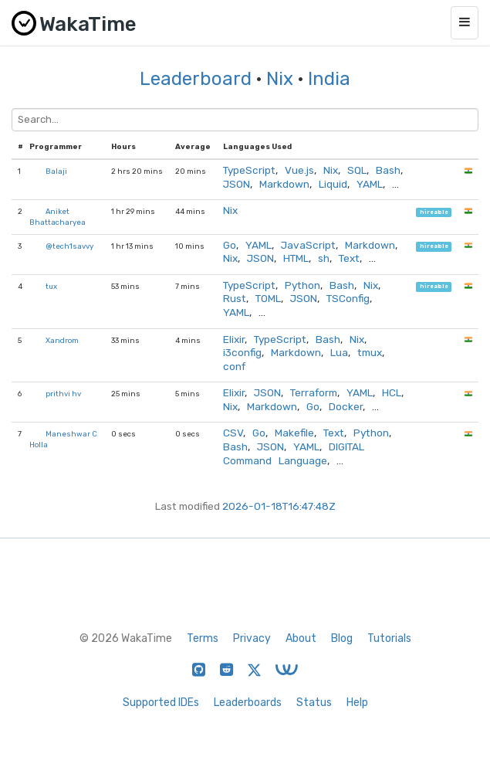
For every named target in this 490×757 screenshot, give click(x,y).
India (329, 79)
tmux (369, 352)
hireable (434, 212)
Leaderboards (248, 702)
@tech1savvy (69, 246)
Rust (234, 298)
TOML (268, 298)
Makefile (294, 432)
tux (51, 286)
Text (349, 258)
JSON (236, 184)
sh (323, 258)
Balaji (56, 171)
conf (234, 366)
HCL (391, 392)
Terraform (313, 392)
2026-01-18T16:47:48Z (279, 506)
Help (357, 702)
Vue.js (299, 170)
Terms (202, 638)
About (301, 638)
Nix (279, 79)
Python (302, 285)
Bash (388, 170)
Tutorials (389, 638)
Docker (346, 406)
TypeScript (249, 170)
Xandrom (62, 340)
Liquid (333, 184)
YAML (370, 184)
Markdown (284, 184)
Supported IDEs (161, 702)
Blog (342, 638)
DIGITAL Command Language (293, 453)
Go (229, 245)
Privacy (252, 638)
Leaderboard (196, 79)
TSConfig (348, 298)
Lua (339, 352)
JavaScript (308, 245)
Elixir (234, 339)
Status (314, 702)
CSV (233, 432)
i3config (242, 352)
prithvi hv (63, 393)
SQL (357, 170)
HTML (296, 258)
